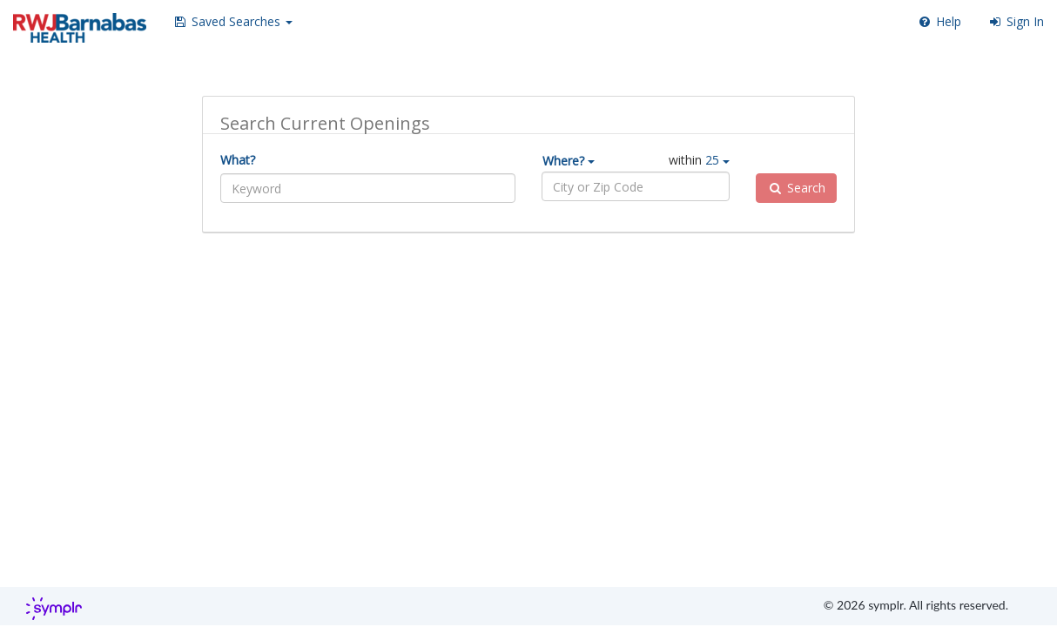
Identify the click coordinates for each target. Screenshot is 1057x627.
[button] (232, 22)
